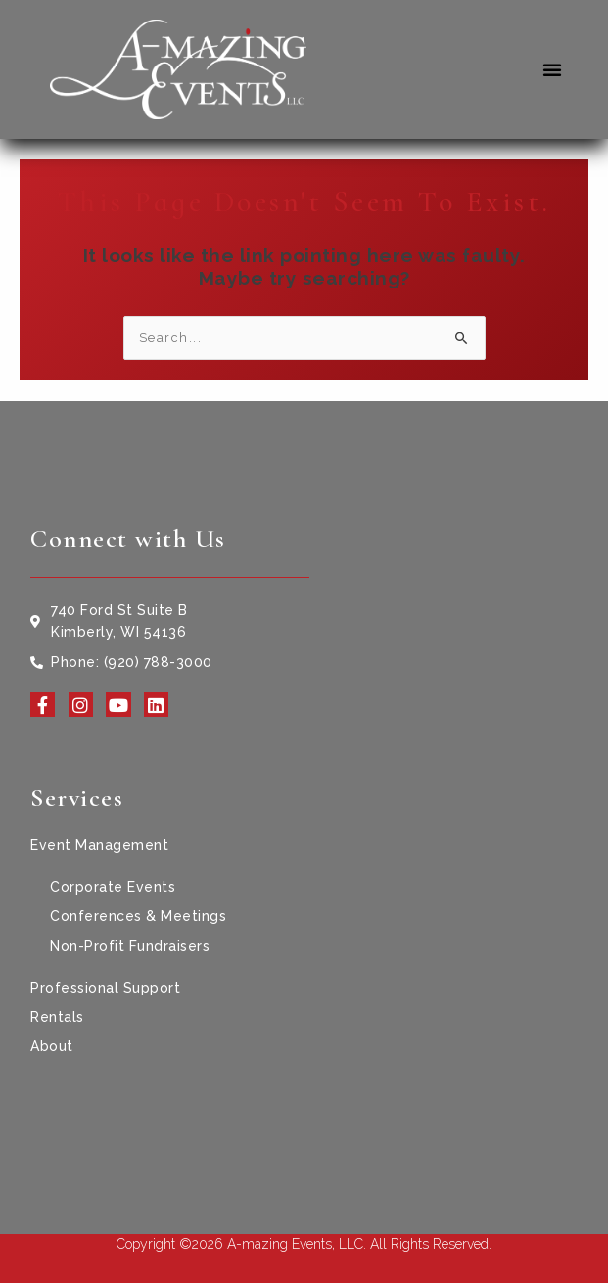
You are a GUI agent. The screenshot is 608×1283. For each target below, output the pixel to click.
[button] (553, 69)
